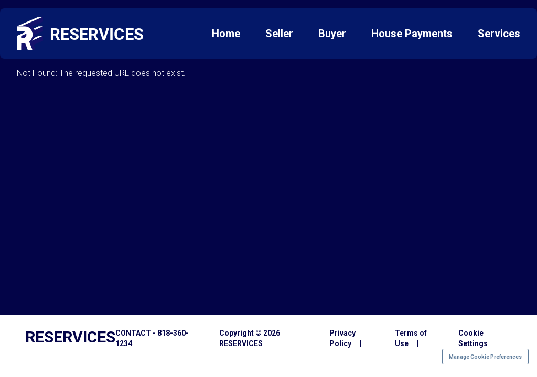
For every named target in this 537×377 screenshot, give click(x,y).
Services (499, 33)
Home (226, 33)
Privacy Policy (342, 338)
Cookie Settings (473, 338)
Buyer (332, 33)
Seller (279, 33)
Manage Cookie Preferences (485, 357)
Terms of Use (411, 338)
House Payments (412, 33)
